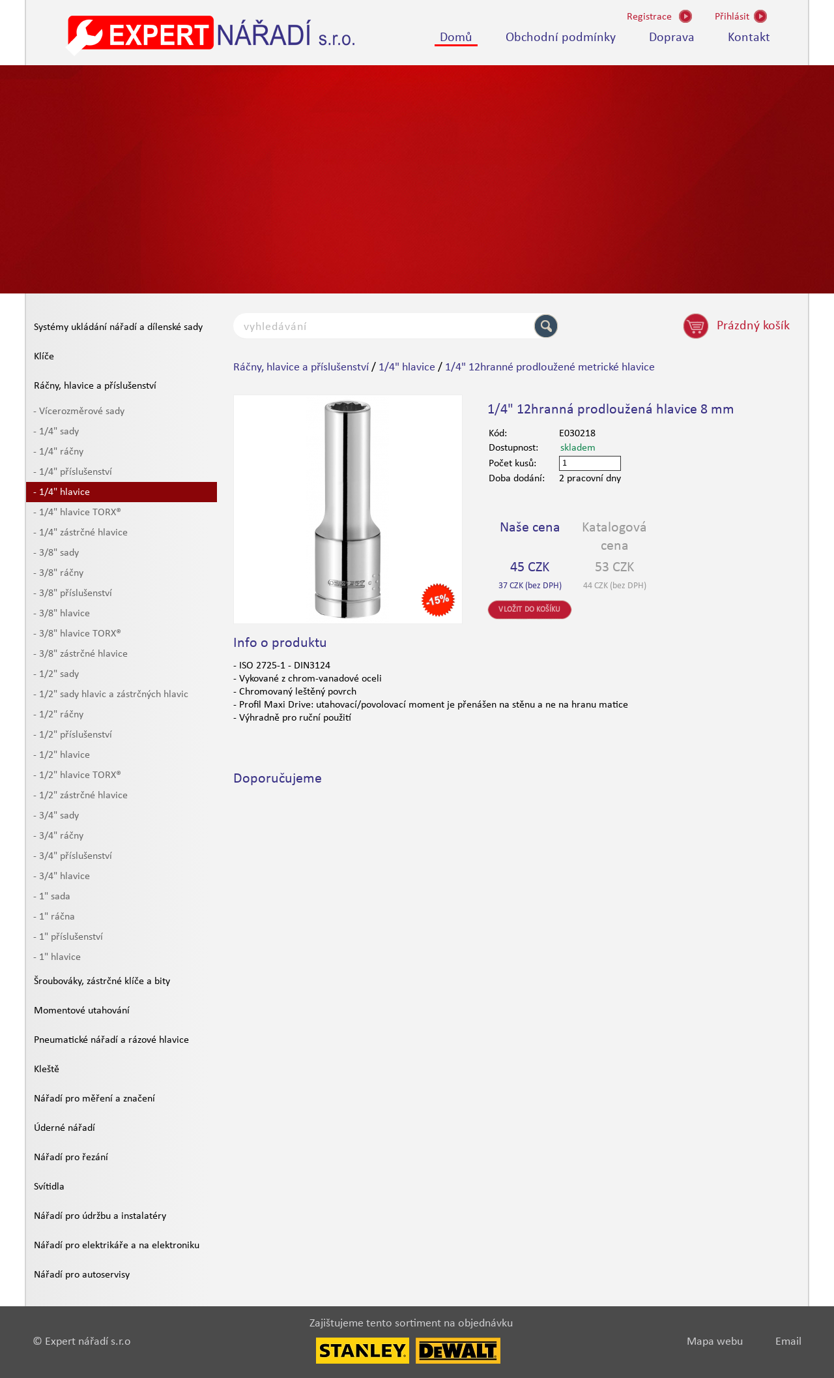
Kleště (46, 1069)
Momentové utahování (82, 1011)
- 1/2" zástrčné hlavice (80, 795)
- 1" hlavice (57, 957)
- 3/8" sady (56, 553)
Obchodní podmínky (561, 37)
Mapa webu (715, 1342)
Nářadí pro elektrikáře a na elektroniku (116, 1245)
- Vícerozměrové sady (78, 411)
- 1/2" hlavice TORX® (77, 775)
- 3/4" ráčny (58, 836)
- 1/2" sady (56, 674)
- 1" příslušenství (68, 937)
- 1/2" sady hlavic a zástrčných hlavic (110, 694)
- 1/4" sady (56, 432)
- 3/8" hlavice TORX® (77, 634)
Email (788, 1342)
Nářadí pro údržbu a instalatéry (100, 1216)
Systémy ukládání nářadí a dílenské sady (118, 327)
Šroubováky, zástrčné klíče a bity (102, 981)
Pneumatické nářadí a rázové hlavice (111, 1040)
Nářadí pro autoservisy (82, 1275)
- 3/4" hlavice (61, 876)
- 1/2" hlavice (61, 755)
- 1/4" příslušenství (72, 472)
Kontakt (749, 37)
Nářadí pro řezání (71, 1157)
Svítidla (49, 1187)
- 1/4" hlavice (61, 492)
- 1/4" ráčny (58, 452)
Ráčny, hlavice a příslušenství (95, 386)
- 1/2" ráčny (58, 715)
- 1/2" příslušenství (72, 735)
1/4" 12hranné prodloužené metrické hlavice (550, 367)
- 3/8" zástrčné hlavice (80, 654)
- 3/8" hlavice (61, 613)
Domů (456, 37)
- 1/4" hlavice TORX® (77, 512)
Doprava (672, 37)
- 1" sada (51, 896)
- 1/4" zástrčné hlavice (80, 533)
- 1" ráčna (54, 917)
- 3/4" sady (56, 816)
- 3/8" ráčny (58, 573)
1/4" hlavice (407, 367)
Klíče (44, 357)
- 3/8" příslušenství (72, 593)
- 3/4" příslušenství (72, 856)
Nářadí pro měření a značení (94, 1099)
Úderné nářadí (64, 1128)
